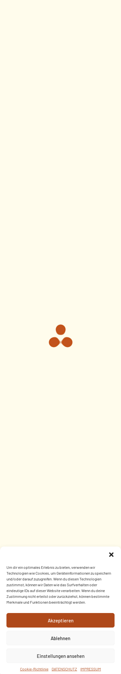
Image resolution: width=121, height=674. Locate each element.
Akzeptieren (61, 625)
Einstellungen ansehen (61, 660)
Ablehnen (60, 642)
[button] (111, 559)
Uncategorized (60, 148)
